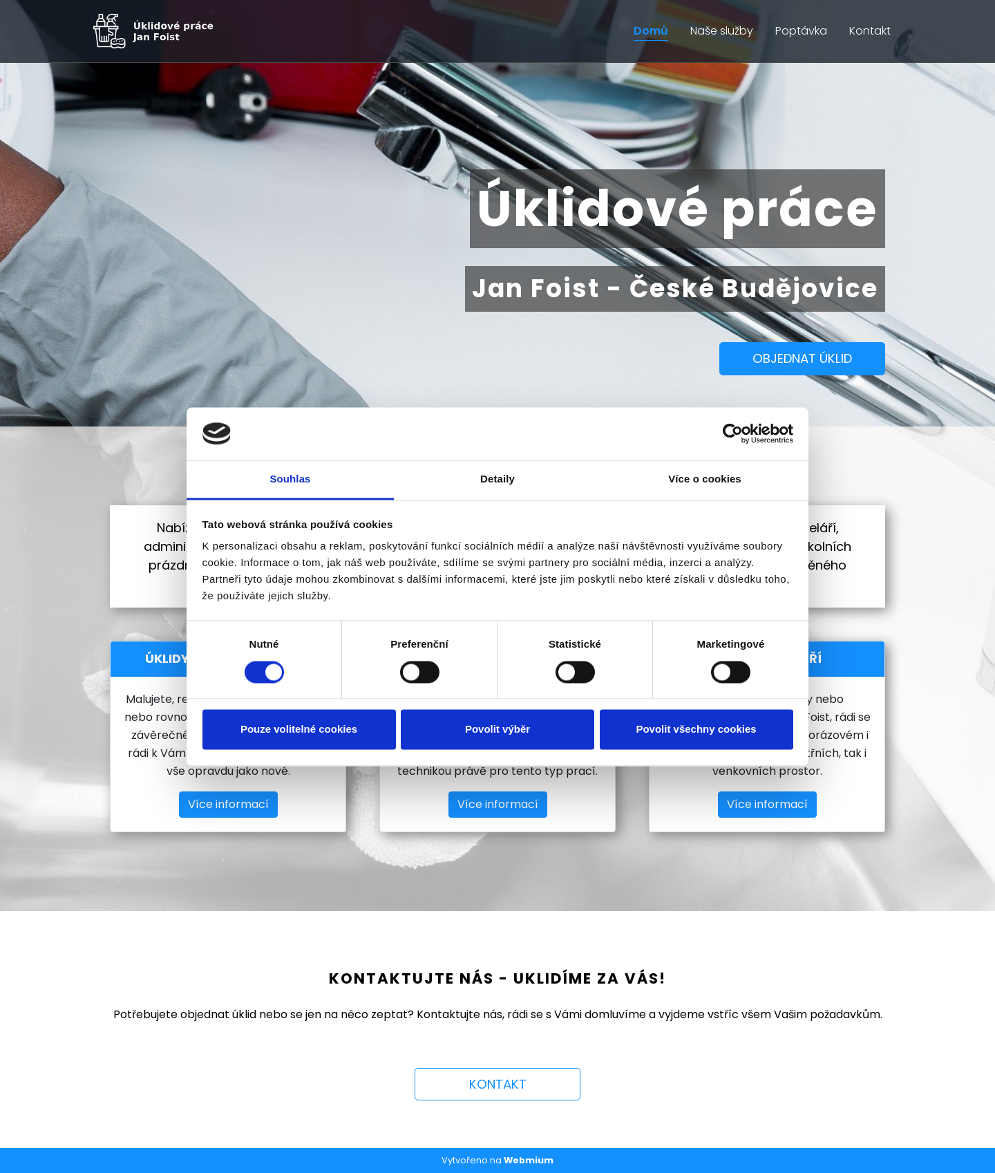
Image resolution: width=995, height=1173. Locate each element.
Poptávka (801, 31)
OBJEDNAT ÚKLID (802, 358)
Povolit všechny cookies (696, 729)
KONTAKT (498, 1084)
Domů (651, 31)
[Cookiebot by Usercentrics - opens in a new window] (732, 433)
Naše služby (721, 31)
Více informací (228, 804)
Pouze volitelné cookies (298, 729)
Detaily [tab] (497, 479)
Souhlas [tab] (289, 479)
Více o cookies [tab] (704, 479)
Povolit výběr (497, 729)
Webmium (528, 1160)
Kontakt (870, 31)
